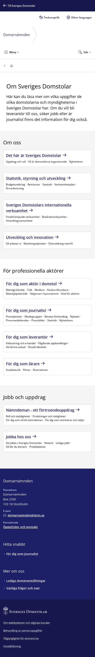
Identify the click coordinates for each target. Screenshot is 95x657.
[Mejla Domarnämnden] (23, 515)
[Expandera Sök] (84, 52)
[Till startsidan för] (11, 65)
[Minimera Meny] (11, 52)
